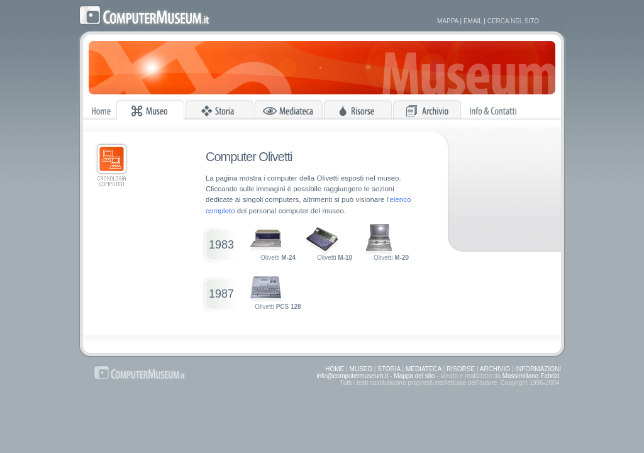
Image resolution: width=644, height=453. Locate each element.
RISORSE (461, 369)
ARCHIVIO (495, 369)
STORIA (389, 369)
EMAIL (473, 21)
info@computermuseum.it (352, 375)
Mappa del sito (414, 375)
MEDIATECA (423, 369)
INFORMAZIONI (538, 369)
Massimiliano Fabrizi (531, 375)
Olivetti (273, 242)
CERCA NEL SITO (513, 21)
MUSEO (360, 369)
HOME (334, 369)
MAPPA (447, 21)
